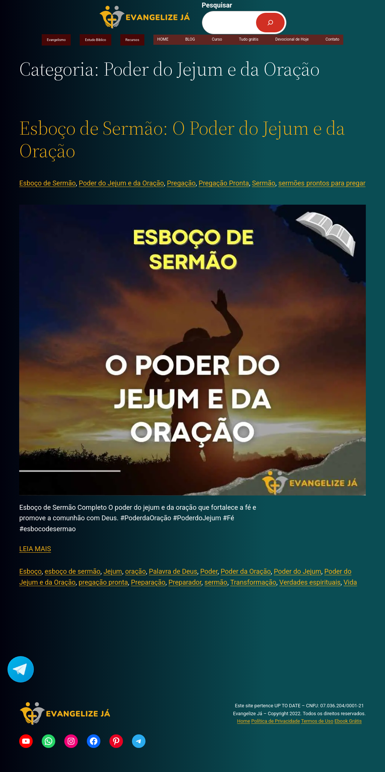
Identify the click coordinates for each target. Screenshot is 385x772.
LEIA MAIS (35, 549)
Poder (209, 571)
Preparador (185, 582)
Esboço (30, 571)
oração (135, 571)
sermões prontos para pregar (321, 183)
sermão (216, 582)
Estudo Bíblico (95, 40)
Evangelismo (56, 40)
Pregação (181, 183)
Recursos (132, 40)
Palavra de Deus (173, 571)
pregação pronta (103, 582)
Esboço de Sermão (47, 183)
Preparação (148, 582)
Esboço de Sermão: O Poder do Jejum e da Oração (182, 139)
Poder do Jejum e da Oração (121, 183)
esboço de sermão (72, 571)
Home (243, 721)
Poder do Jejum (297, 571)
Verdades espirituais (310, 582)
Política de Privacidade (275, 721)
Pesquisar (217, 5)
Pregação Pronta (224, 183)
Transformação (253, 582)
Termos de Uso (317, 721)
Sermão (263, 183)
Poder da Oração (246, 571)
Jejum (112, 571)
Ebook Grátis (348, 721)
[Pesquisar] (270, 22)
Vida (350, 582)
